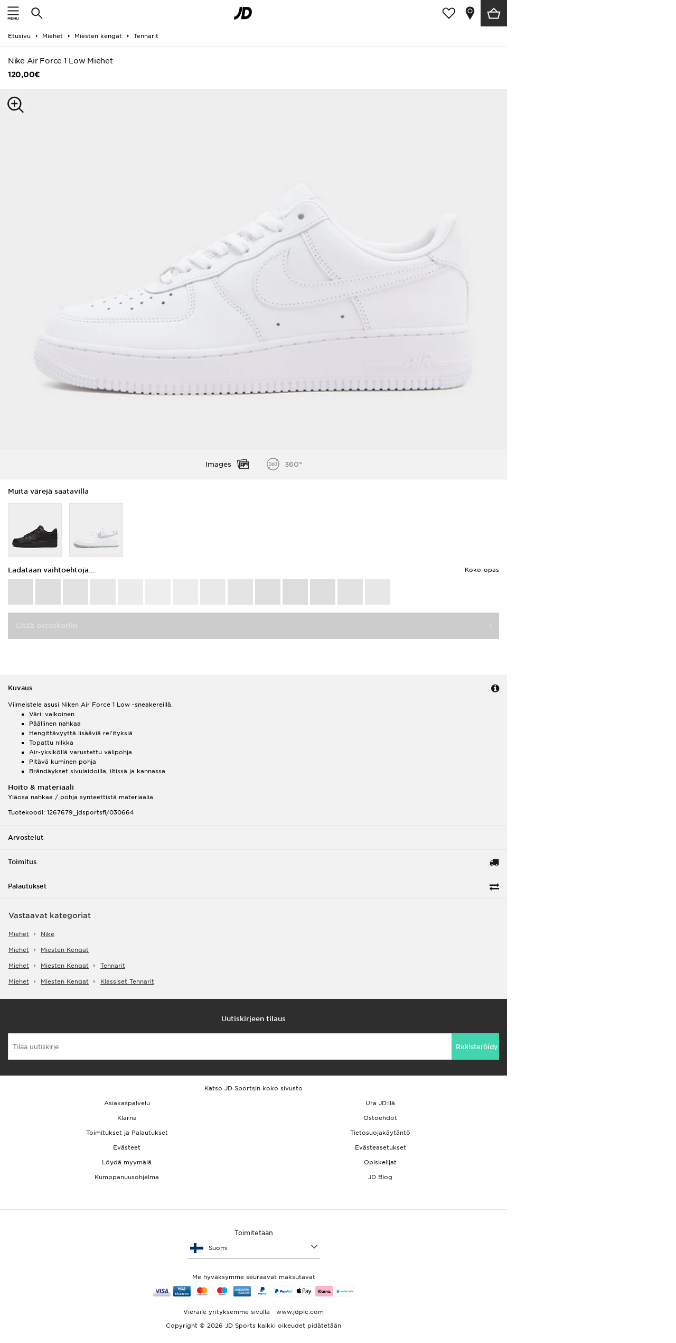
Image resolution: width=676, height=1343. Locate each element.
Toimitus (22, 862)
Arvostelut (25, 837)
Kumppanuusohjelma (127, 1177)
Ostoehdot (380, 1118)
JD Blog (380, 1177)
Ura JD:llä (380, 1103)
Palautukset (27, 886)
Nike (47, 934)
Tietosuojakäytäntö (380, 1132)
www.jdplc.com (299, 1312)
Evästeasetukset (380, 1147)
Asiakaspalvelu (127, 1103)
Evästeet (126, 1147)
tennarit (112, 965)
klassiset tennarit (127, 981)
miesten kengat (65, 949)
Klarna (127, 1118)
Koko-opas (482, 569)
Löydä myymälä (127, 1162)
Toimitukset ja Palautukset (127, 1132)
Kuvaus (20, 688)
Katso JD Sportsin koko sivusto (253, 1088)
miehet (18, 934)
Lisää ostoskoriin (46, 625)
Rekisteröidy (477, 1047)
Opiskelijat (380, 1162)
